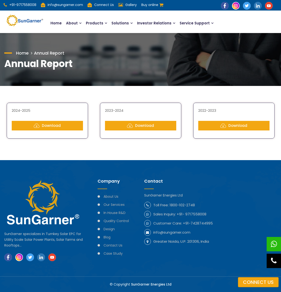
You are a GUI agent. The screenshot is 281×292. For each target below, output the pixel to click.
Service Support (195, 23)
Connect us (258, 282)
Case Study (113, 253)
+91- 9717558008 (191, 214)
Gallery (131, 4)
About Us (111, 196)
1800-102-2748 (182, 205)
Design (109, 229)
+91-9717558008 (20, 4)
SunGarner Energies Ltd (151, 284)
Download (47, 126)
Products (94, 23)
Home (56, 23)
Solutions (120, 23)
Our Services (114, 204)
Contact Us (113, 245)
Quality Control (116, 221)
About (72, 23)
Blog (107, 237)
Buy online (152, 4)
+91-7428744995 (198, 223)
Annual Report (49, 53)
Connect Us (104, 4)
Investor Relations (154, 23)
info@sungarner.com (62, 4)
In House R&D (115, 212)
